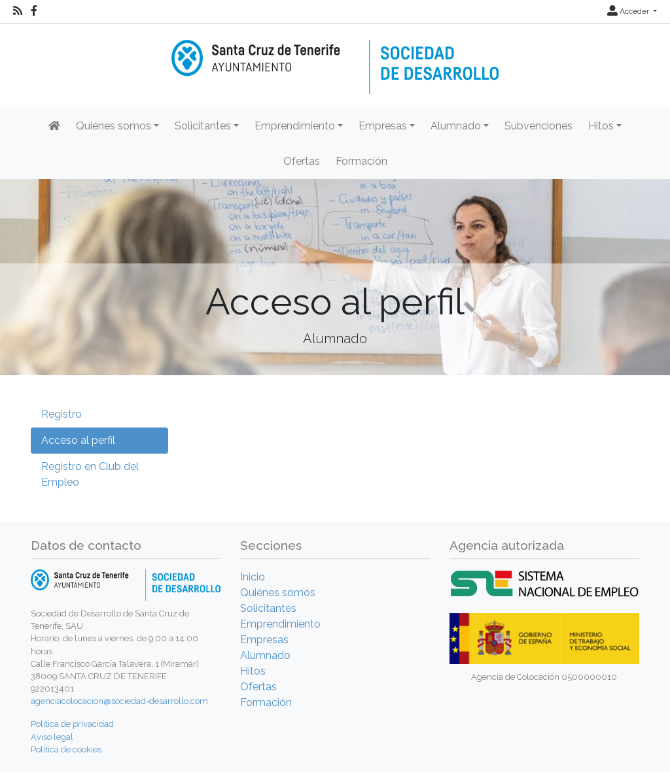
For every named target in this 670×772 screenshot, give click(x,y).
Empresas (264, 639)
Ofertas (301, 161)
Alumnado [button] (456, 126)
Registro (61, 414)
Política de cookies (66, 749)
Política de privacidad (72, 724)
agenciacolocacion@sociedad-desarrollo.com (119, 701)
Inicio (252, 577)
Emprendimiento (280, 624)
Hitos (253, 671)
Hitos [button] (601, 126)
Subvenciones (538, 126)
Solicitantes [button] (203, 126)
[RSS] (17, 11)
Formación (361, 161)
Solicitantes (268, 608)
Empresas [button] (383, 126)
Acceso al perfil (78, 440)
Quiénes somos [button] (113, 126)
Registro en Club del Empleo (90, 474)
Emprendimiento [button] (295, 126)
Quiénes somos (277, 592)
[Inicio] (335, 58)
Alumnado (265, 655)
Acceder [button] (629, 11)
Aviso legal (52, 737)
